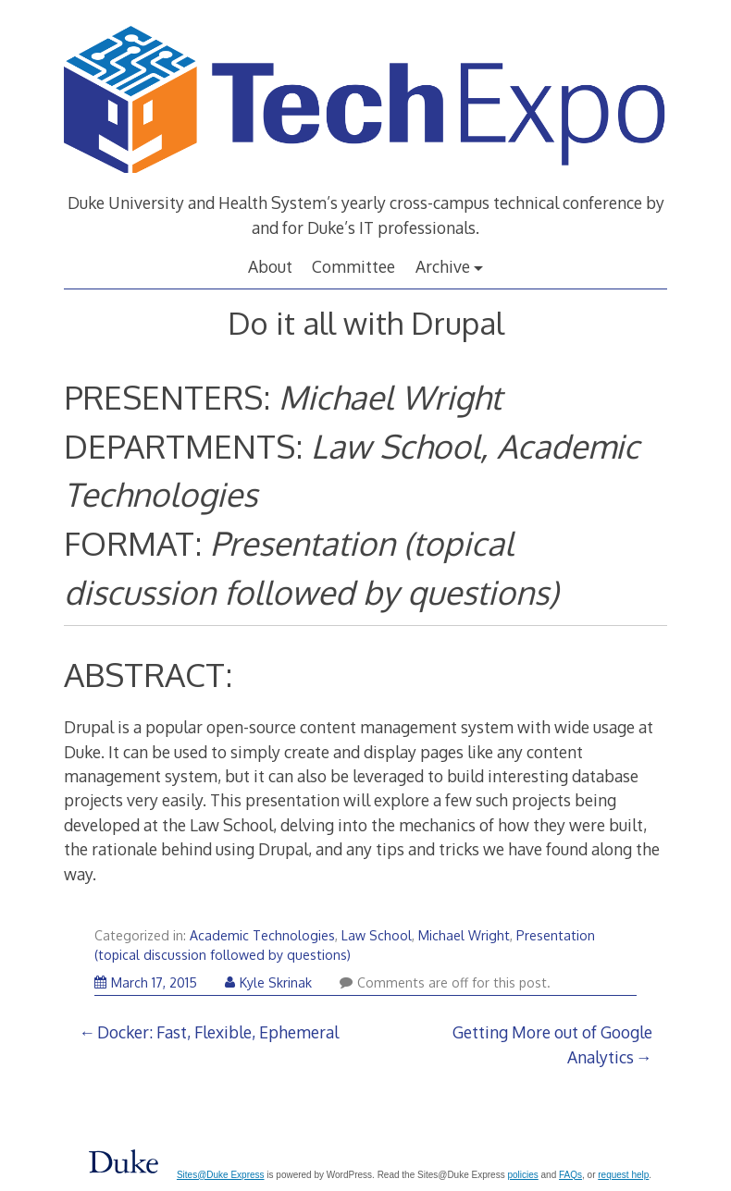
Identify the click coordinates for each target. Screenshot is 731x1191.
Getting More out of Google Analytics (552, 1044)
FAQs (570, 1175)
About (270, 266)
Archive (442, 266)
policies (522, 1175)
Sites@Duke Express (221, 1175)
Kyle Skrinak (268, 982)
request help (623, 1175)
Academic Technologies (262, 935)
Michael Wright (464, 935)
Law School (376, 935)
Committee (353, 266)
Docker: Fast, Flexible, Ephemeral (218, 1032)
